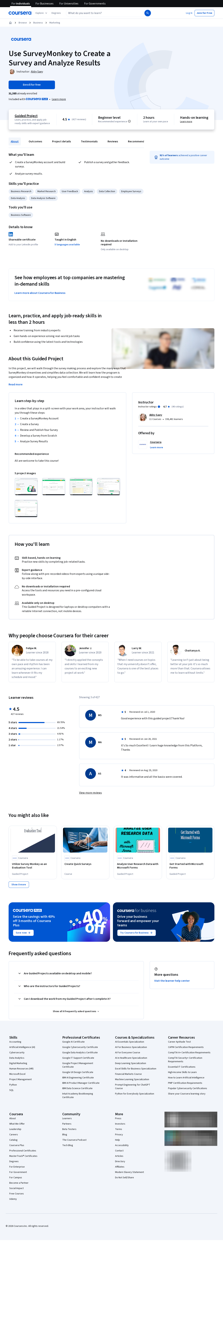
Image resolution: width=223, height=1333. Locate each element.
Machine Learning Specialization (132, 1079)
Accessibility (122, 1145)
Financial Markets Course (128, 1074)
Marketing (54, 23)
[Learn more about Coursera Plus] (59, 99)
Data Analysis (18, 198)
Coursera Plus (16, 1145)
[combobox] (101, 13)
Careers (13, 1134)
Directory (120, 1161)
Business (38, 23)
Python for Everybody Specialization (134, 1093)
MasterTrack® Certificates (23, 1156)
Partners (66, 1123)
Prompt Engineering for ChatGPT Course (132, 1086)
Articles (119, 1156)
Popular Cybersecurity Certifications (187, 1088)
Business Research (21, 191)
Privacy (119, 1134)
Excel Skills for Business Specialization (135, 1068)
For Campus (15, 1177)
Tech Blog (67, 1145)
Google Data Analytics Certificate (80, 1052)
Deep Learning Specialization (130, 1063)
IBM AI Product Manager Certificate (81, 1083)
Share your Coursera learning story (186, 1093)
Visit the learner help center (172, 981)
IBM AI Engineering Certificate (78, 1077)
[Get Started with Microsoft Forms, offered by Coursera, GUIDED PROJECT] (190, 866)
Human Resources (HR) (21, 1068)
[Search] (147, 13)
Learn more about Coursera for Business (39, 293)
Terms (118, 1129)
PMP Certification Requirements (185, 1083)
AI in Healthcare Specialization (131, 1058)
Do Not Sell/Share (124, 1177)
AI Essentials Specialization (129, 1041)
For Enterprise (17, 1166)
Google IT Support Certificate (78, 1058)
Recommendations (140, 141)
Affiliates (119, 1166)
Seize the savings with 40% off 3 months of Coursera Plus (34, 921)
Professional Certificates (22, 1150)
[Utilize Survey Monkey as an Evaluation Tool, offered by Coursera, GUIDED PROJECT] (33, 866)
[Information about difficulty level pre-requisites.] (129, 121)
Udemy (13, 1199)
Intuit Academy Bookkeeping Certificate (77, 1095)
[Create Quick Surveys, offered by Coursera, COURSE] (85, 864)
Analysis (88, 191)
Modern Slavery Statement (129, 1172)
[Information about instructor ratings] (158, 406)
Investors (120, 1123)
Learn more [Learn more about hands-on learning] (186, 121)
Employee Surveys (131, 191)
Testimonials (89, 141)
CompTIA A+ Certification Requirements (189, 1052)
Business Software (21, 215)
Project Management (20, 1079)
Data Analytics (16, 1058)
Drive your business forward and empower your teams (138, 921)
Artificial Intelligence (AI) (22, 1047)
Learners (67, 1118)
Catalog (13, 1140)
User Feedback (70, 191)
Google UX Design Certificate (77, 1072)
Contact (119, 1150)
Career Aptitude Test (179, 1041)
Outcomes (35, 141)
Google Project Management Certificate (77, 1065)
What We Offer (17, 1123)
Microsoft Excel (17, 1074)
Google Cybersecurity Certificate (80, 1047)
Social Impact (16, 1188)
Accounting (15, 1041)
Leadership (15, 1129)
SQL (11, 1090)
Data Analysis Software (43, 198)
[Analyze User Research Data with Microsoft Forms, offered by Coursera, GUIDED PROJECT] (138, 866)
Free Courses (16, 1193)
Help (117, 1140)
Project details (61, 141)
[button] (56, 13)
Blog (64, 1134)
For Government (18, 1172)
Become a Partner (18, 1183)
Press (118, 1118)
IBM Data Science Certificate (77, 1088)
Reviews (113, 141)
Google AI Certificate (73, 1041)
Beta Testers (69, 1129)
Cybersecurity (17, 1052)
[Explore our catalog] (41, 13)
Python (13, 1084)
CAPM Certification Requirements (186, 1047)
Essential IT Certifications (181, 1067)
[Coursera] (20, 13)
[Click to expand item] (26, 486)
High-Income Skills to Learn (182, 1072)
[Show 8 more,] (19, 884)
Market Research (46, 191)
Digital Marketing (18, 1063)
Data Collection (107, 191)
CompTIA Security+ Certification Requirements (185, 1059)
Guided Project (26, 115)
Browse (23, 23)
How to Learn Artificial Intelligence (186, 1077)
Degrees (14, 1161)
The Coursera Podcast (74, 1140)
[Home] (10, 23)
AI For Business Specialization (131, 1047)
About (15, 141)
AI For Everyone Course (127, 1052)
